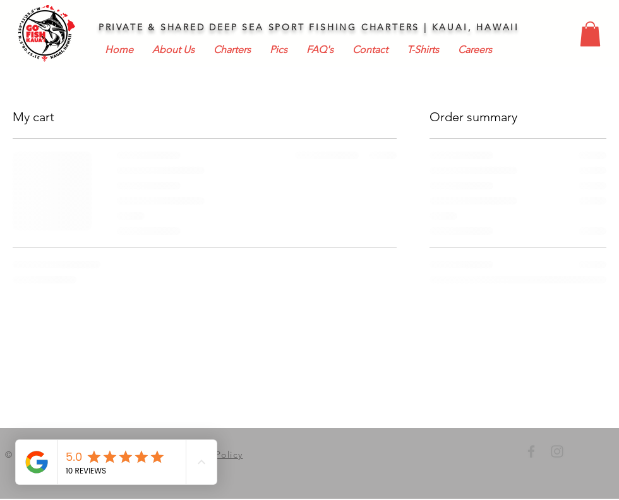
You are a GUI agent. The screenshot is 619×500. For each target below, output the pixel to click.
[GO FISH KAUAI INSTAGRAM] (557, 451)
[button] (590, 33)
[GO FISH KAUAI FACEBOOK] (531, 451)
